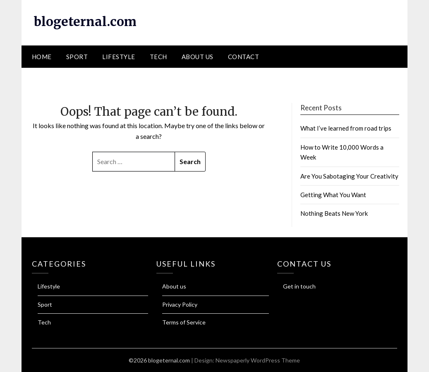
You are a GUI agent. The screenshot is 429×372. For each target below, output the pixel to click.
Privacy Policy (179, 304)
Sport (77, 56)
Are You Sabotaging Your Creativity (349, 176)
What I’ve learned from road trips (345, 128)
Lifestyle (118, 56)
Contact (243, 56)
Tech (158, 56)
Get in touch (299, 286)
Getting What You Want (333, 194)
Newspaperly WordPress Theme (258, 360)
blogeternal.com (85, 21)
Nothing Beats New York (334, 213)
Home (42, 56)
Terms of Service (184, 322)
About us (197, 56)
